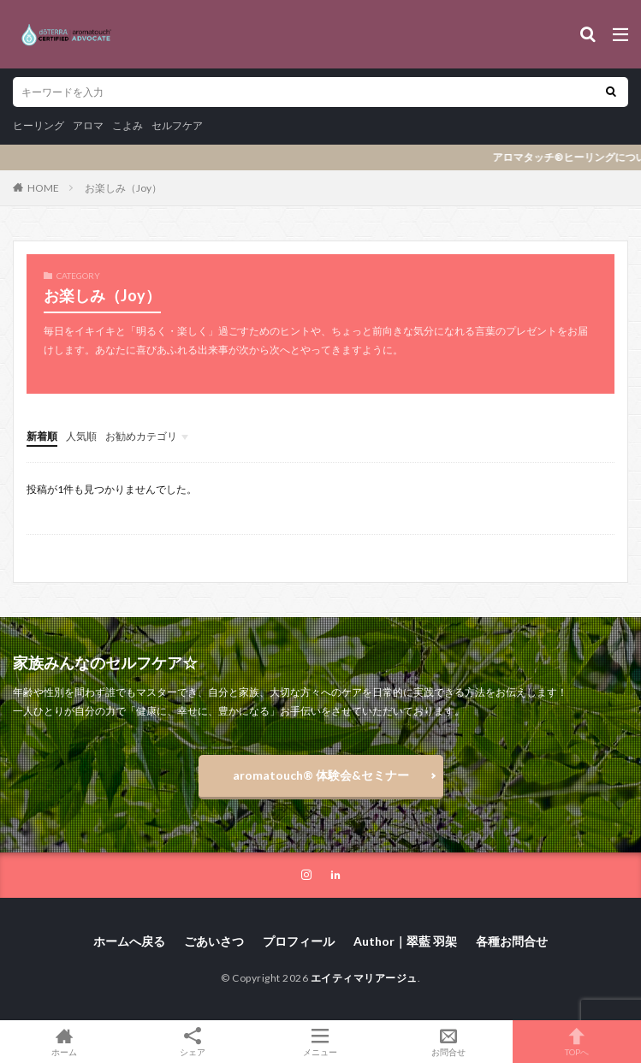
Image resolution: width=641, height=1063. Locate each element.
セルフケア (177, 125)
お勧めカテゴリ (141, 436)
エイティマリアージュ (364, 977)
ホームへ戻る (129, 941)
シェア (192, 1042)
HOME (43, 187)
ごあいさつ (214, 941)
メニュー (321, 1041)
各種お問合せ (512, 941)
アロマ (88, 125)
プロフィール (299, 941)
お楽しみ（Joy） (123, 187)
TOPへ (577, 1041)
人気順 (81, 436)
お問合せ (448, 1041)
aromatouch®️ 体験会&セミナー (321, 775)
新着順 (42, 436)
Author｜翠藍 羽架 (405, 941)
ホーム (64, 1041)
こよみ (127, 125)
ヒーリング (38, 125)
